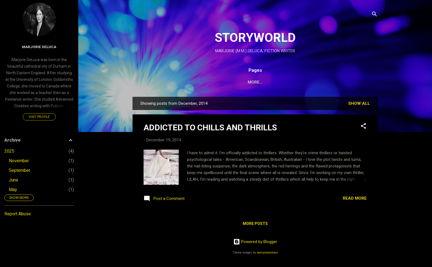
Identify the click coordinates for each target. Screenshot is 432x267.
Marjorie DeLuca (39, 47)
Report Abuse (17, 213)
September (19, 170)
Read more (355, 198)
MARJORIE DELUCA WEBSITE (309, 82)
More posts (255, 223)
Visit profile (39, 117)
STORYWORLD (255, 37)
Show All (359, 103)
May (13, 189)
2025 (9, 151)
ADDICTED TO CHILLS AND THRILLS (210, 127)
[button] (363, 127)
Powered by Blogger (255, 241)
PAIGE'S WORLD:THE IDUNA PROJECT (232, 82)
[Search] (374, 15)
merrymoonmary (267, 252)
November (19, 160)
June (13, 180)
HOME (178, 82)
